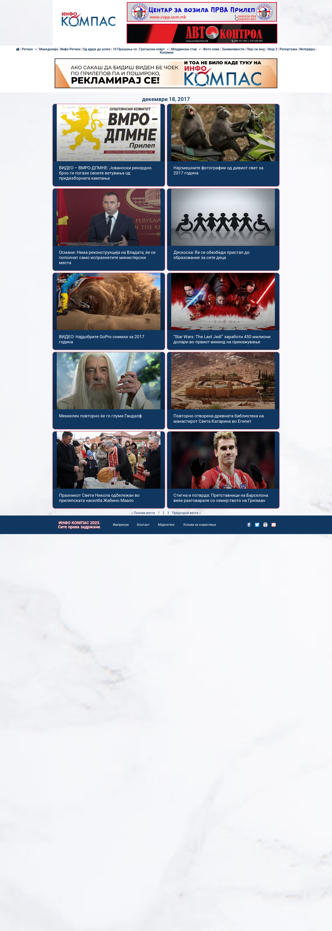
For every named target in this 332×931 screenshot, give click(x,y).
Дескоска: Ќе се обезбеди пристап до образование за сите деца (211, 255)
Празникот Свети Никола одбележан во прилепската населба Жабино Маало (99, 498)
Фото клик (211, 49)
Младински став (186, 49)
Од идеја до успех (97, 49)
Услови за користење (199, 525)
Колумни (166, 52)
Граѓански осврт (154, 49)
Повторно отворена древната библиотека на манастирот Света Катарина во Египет (218, 418)
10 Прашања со (125, 49)
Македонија (48, 49)
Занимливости (233, 49)
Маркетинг (166, 525)
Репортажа (288, 49)
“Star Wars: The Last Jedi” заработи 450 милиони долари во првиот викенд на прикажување (222, 339)
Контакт (143, 525)
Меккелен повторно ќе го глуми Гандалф (100, 415)
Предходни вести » (186, 513)
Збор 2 (272, 49)
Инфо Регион (70, 49)
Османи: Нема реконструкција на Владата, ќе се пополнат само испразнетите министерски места (107, 257)
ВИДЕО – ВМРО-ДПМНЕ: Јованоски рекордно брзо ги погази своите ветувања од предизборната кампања (105, 173)
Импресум (121, 525)
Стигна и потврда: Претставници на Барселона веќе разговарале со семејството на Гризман (220, 498)
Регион (29, 49)
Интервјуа (307, 49)
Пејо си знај (256, 49)
